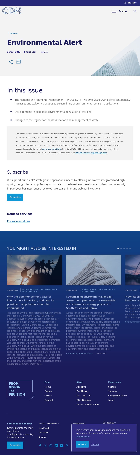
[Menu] (119, 11)
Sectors (112, 386)
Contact (48, 400)
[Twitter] (45, 445)
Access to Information (49, 424)
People (48, 391)
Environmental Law (18, 221)
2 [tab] (121, 258)
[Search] (135, 11)
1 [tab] (118, 258)
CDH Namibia (83, 400)
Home (47, 386)
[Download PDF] (18, 63)
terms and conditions (51, 149)
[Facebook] (40, 445)
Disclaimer (43, 432)
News (111, 400)
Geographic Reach (117, 395)
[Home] (11, 11)
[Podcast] (66, 445)
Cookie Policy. (83, 436)
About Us (81, 386)
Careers (48, 395)
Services (112, 391)
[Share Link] (11, 63)
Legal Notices (78, 424)
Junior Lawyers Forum (87, 404)
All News (14, 35)
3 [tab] (124, 258)
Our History (82, 391)
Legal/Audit (44, 428)
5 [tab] (130, 258)
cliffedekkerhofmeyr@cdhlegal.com (91, 153)
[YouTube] (61, 445)
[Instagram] (50, 445)
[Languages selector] (130, 3)
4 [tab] (127, 258)
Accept (82, 444)
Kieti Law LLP (83, 395)
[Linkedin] (56, 445)
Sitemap (42, 437)
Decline (95, 444)
